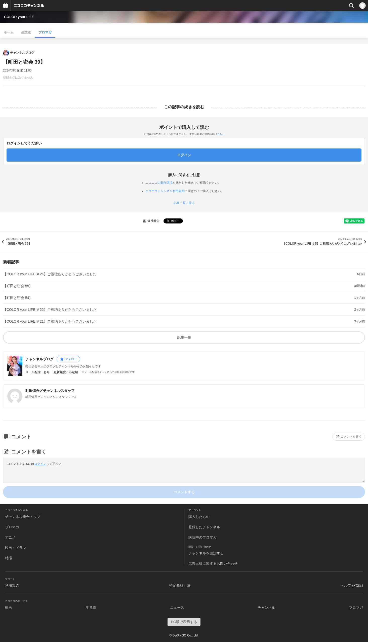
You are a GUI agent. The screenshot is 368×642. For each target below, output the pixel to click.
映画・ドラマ (15, 548)
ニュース (177, 608)
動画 (8, 608)
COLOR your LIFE (19, 17)
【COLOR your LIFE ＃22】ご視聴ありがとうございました (50, 309)
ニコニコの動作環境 (159, 182)
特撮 (8, 558)
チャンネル (266, 608)
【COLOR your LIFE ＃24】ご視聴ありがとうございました (50, 274)
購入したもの (199, 517)
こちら (221, 134)
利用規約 (12, 585)
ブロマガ (45, 32)
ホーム (9, 32)
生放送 (26, 32)
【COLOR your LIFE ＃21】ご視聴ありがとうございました (50, 321)
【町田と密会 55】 (17, 286)
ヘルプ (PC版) (352, 585)
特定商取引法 (179, 585)
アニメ (10, 537)
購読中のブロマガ (202, 537)
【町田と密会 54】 (17, 297)
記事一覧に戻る (184, 202)
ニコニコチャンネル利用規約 (165, 191)
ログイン (40, 464)
